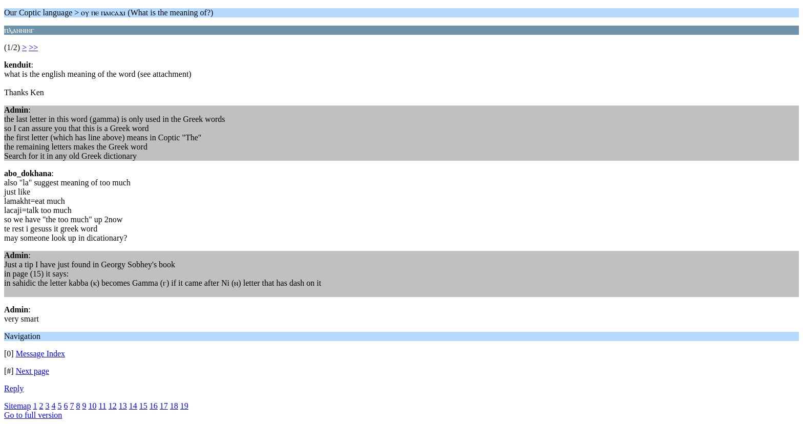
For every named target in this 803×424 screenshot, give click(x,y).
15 (143, 405)
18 (174, 405)
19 (184, 405)
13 (123, 405)
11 (102, 405)
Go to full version (33, 415)
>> (33, 47)
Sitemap (17, 405)
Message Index (40, 353)
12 (113, 405)
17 (164, 405)
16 (154, 405)
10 (92, 405)
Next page (32, 371)
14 (133, 405)
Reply (14, 388)
